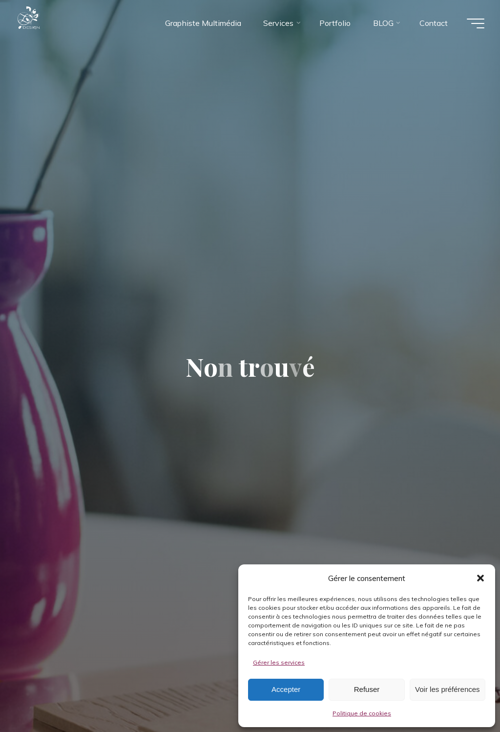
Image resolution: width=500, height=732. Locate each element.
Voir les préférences (447, 689)
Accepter (285, 689)
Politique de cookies (362, 713)
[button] (480, 578)
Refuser (367, 689)
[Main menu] (475, 23)
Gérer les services (279, 662)
